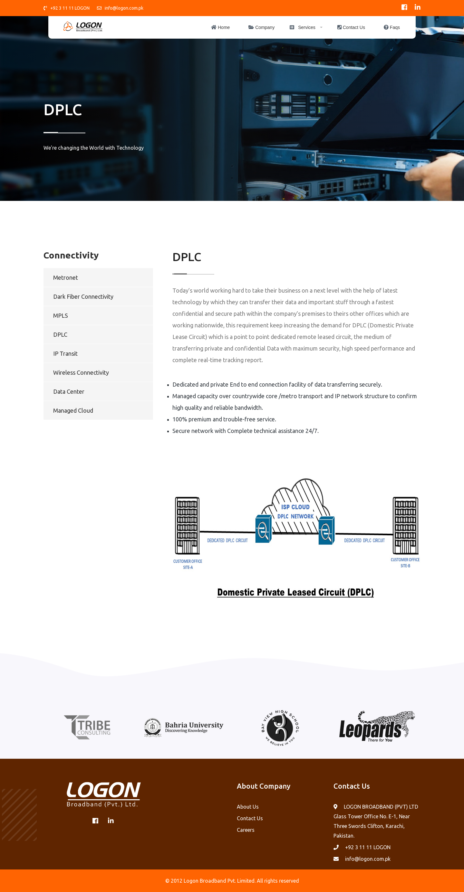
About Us (248, 807)
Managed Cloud (73, 410)
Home (220, 27)
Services (302, 27)
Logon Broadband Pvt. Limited (219, 881)
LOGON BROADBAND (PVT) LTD (381, 807)
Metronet (65, 277)
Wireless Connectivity (81, 372)
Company (261, 27)
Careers (246, 830)
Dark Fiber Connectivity (83, 296)
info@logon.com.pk (124, 8)
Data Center (68, 391)
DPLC (60, 334)
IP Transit (65, 353)
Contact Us (351, 27)
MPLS (60, 315)
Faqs (392, 27)
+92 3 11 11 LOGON (70, 8)
